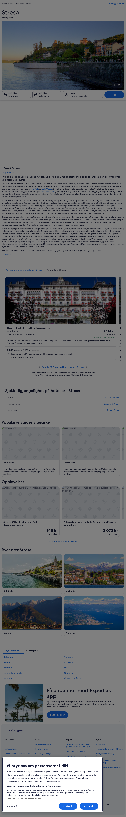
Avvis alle (68, 806)
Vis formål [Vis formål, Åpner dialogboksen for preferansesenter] (12, 806)
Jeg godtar (89, 806)
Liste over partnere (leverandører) (24, 798)
